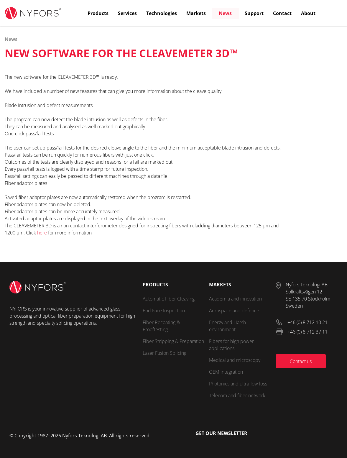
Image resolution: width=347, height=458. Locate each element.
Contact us (301, 361)
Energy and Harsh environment (227, 326)
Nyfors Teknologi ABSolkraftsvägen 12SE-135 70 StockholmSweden (308, 295)
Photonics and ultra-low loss (238, 383)
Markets (196, 13)
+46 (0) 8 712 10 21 (307, 322)
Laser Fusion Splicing (164, 353)
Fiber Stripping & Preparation (173, 341)
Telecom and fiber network (237, 395)
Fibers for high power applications (231, 345)
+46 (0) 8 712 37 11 (307, 332)
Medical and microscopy (234, 360)
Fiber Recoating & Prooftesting (161, 326)
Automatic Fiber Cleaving (169, 299)
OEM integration (226, 372)
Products (98, 13)
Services (127, 13)
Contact (282, 13)
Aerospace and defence (234, 310)
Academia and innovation (235, 299)
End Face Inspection (164, 310)
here (42, 232)
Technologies (161, 13)
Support (254, 13)
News (225, 13)
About (308, 13)
